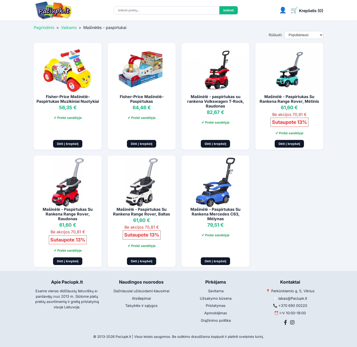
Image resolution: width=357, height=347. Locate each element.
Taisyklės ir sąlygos (141, 305)
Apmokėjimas (215, 313)
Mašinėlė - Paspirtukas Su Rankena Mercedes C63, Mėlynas (215, 214)
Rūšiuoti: (275, 35)
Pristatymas (216, 305)
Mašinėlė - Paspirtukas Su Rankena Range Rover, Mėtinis (289, 99)
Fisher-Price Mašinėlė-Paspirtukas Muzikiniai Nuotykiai (67, 99)
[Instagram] (292, 322)
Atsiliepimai (141, 298)
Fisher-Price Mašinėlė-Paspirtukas (142, 99)
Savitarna (216, 291)
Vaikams (69, 27)
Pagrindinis (44, 27)
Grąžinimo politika (216, 320)
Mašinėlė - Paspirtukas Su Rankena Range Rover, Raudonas (68, 214)
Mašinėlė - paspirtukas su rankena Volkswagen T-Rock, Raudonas (215, 101)
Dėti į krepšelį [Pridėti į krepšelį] (68, 144)
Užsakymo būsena (216, 298)
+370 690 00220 (292, 305)
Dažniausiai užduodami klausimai (141, 291)
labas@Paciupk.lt (292, 298)
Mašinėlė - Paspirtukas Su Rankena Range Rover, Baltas (141, 211)
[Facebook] (285, 322)
